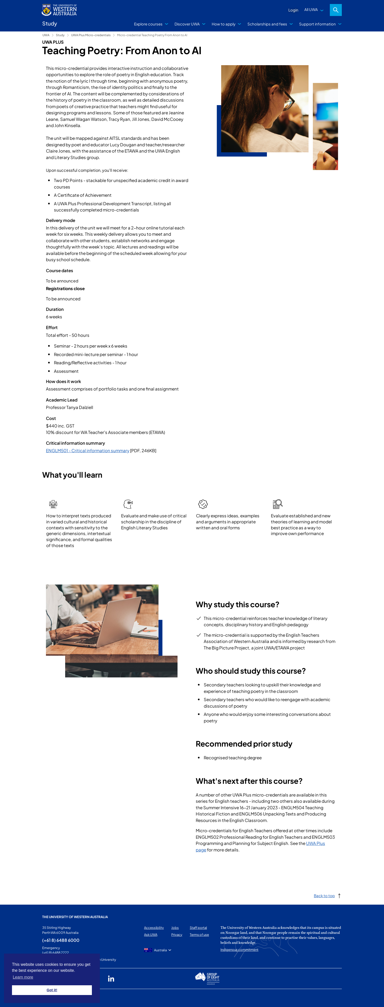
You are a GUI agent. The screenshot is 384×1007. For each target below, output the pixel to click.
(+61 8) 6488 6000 (60, 940)
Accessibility (154, 928)
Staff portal (198, 928)
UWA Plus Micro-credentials (91, 35)
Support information (317, 23)
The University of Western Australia (75, 917)
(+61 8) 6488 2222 (55, 953)
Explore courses (148, 23)
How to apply (223, 23)
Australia (160, 950)
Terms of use (199, 935)
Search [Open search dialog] (336, 10)
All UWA (311, 9)
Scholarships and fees (267, 23)
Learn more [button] (23, 977)
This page (49, 998)
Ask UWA (150, 935)
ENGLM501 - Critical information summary (87, 450)
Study (60, 35)
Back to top (324, 895)
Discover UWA (187, 23)
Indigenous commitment (239, 950)
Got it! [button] (52, 990)
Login (293, 9)
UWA (45, 35)
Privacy (176, 935)
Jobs (175, 928)
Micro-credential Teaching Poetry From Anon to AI (152, 35)
